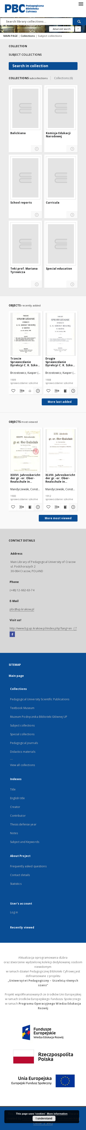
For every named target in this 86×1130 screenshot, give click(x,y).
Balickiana (18, 133)
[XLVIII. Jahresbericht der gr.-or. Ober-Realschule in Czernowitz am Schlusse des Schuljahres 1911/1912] (61, 450)
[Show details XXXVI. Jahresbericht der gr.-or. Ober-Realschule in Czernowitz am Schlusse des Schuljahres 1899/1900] (37, 507)
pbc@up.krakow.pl (22, 609)
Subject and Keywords (24, 842)
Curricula (52, 202)
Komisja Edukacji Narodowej (58, 135)
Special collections (22, 734)
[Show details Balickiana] (36, 149)
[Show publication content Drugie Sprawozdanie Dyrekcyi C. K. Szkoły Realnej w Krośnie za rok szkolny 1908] (65, 391)
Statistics (16, 884)
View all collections (22, 765)
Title (13, 789)
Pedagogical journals (24, 743)
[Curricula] (61, 178)
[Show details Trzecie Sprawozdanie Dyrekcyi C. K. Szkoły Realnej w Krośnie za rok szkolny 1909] (37, 391)
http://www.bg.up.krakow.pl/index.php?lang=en (43, 628)
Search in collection (30, 65)
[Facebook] (12, 634)
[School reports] (25, 178)
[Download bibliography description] (21, 391)
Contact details (20, 875)
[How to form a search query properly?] (78, 29)
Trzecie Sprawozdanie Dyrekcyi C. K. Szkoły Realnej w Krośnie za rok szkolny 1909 (25, 362)
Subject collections (22, 725)
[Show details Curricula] (72, 215)
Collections (28, 35)
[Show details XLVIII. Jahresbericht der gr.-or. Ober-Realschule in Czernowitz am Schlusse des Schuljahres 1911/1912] (73, 507)
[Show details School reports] (36, 215)
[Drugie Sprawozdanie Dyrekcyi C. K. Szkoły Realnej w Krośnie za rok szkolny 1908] (61, 334)
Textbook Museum (22, 708)
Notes (14, 833)
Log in (14, 912)
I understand (44, 1118)
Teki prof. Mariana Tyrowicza (24, 270)
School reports (21, 202)
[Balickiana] (25, 108)
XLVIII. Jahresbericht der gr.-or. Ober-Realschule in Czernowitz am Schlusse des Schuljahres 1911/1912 (60, 478)
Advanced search (62, 29)
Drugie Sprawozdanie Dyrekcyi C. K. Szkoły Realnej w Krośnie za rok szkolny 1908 (60, 362)
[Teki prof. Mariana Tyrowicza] (25, 244)
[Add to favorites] (12, 391)
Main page (16, 676)
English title (17, 798)
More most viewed (58, 518)
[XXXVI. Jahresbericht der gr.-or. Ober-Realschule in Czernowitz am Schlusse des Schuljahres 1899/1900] (26, 450)
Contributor (18, 816)
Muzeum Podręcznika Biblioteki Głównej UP (38, 717)
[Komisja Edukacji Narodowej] (61, 108)
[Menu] (81, 3)
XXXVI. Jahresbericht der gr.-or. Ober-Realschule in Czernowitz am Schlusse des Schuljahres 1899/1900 (25, 478)
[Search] (79, 21)
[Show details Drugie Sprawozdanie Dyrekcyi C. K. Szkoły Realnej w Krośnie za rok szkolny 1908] (73, 391)
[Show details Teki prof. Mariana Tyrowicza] (36, 284)
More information (57, 1113)
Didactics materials (22, 752)
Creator (15, 807)
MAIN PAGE (10, 35)
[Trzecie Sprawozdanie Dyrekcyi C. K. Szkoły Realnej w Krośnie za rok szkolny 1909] (26, 334)
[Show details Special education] (72, 284)
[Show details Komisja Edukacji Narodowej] (72, 149)
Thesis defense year (23, 824)
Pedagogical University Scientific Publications (39, 699)
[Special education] (61, 244)
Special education (59, 268)
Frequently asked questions (28, 866)
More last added (60, 402)
